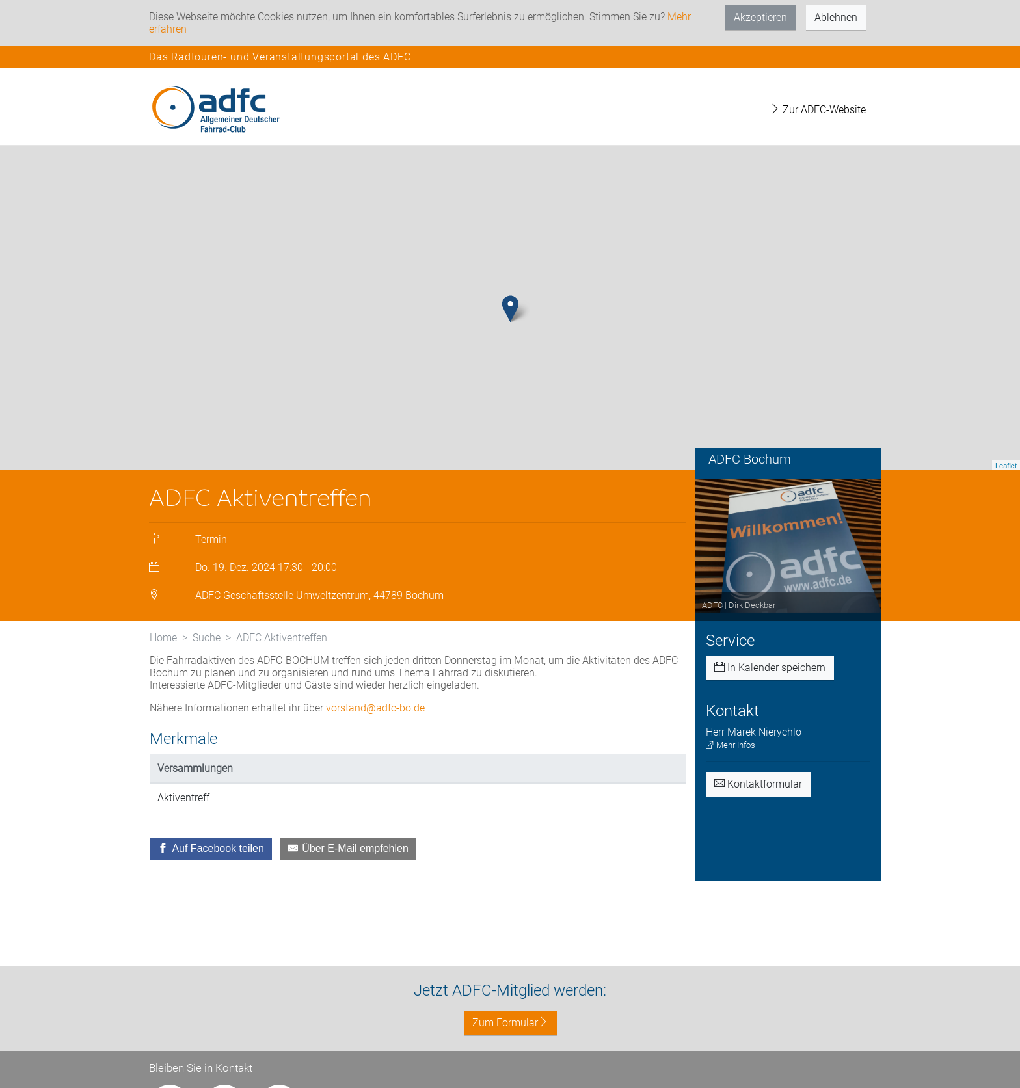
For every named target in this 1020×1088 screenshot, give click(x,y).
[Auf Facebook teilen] (211, 849)
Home (163, 637)
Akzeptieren (760, 17)
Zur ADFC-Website (818, 109)
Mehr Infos (730, 745)
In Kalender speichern (769, 667)
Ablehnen (835, 17)
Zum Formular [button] (510, 1022)
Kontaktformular (758, 784)
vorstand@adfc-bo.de (375, 708)
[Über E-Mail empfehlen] (348, 849)
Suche (207, 637)
